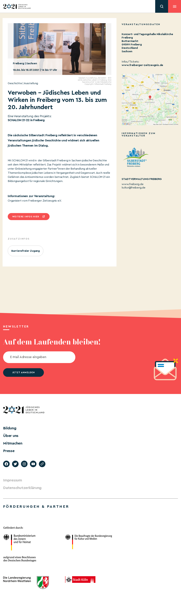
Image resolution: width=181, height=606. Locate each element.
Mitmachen (12, 443)
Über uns (10, 436)
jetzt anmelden (23, 372)
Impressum (12, 480)
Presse (9, 451)
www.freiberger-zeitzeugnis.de (142, 65)
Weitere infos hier (25, 216)
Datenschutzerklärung (22, 488)
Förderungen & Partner (36, 506)
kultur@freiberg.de (133, 187)
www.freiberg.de (132, 184)
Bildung (9, 428)
